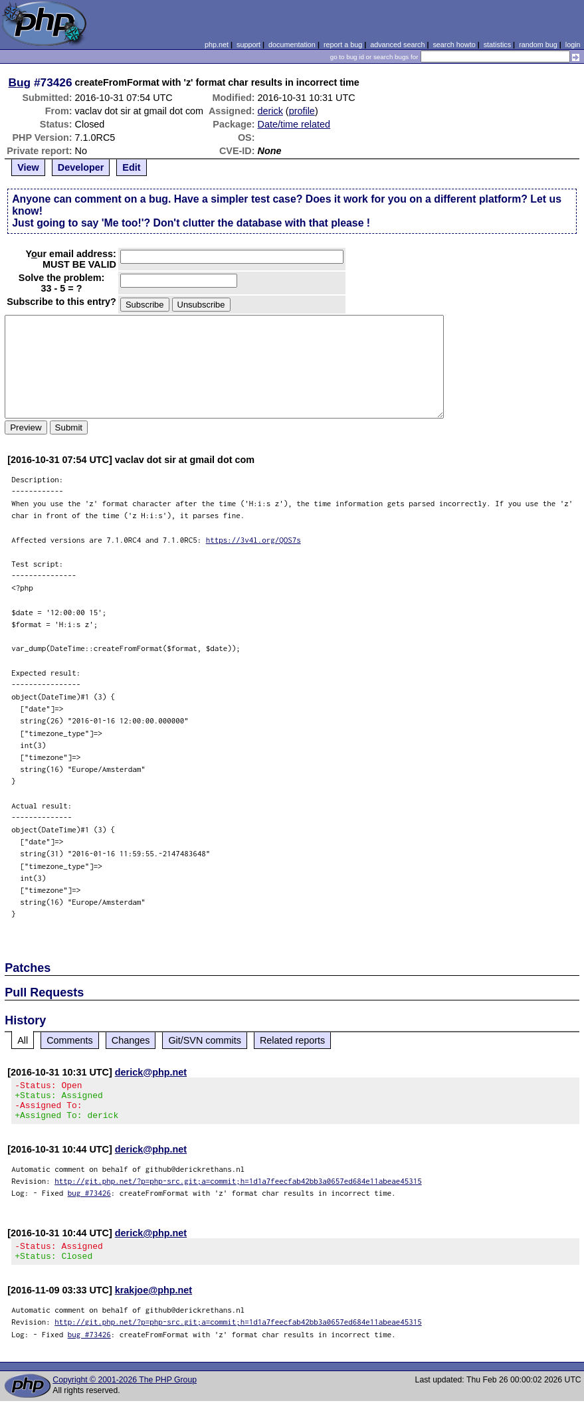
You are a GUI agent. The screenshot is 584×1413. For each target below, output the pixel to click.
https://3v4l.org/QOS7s (253, 539)
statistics (497, 44)
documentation (292, 44)
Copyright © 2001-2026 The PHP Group (124, 1391)
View (28, 167)
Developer (81, 167)
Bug (20, 82)
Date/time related (293, 124)
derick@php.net (151, 1072)
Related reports (292, 1040)
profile (302, 111)
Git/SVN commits (204, 1040)
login (573, 44)
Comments (70, 1040)
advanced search (397, 44)
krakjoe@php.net (153, 1302)
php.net (217, 44)
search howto (454, 44)
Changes (131, 1040)
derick (269, 111)
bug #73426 (89, 1200)
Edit (131, 167)
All (22, 1040)
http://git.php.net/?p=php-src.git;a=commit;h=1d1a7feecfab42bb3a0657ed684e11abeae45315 (238, 1188)
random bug (538, 44)
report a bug (343, 44)
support (248, 44)
